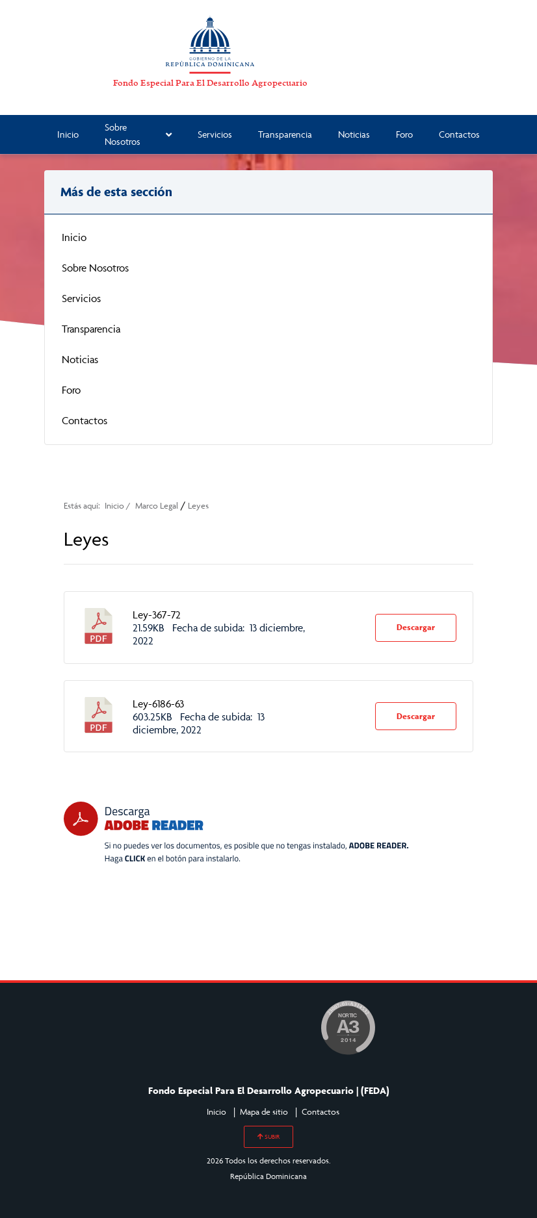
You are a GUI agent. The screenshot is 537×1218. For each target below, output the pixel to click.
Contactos (459, 134)
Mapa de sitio (264, 1111)
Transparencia (285, 134)
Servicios (215, 134)
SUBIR (268, 1137)
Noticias (354, 134)
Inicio (68, 134)
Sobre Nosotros (138, 134)
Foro (404, 134)
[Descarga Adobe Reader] (236, 833)
